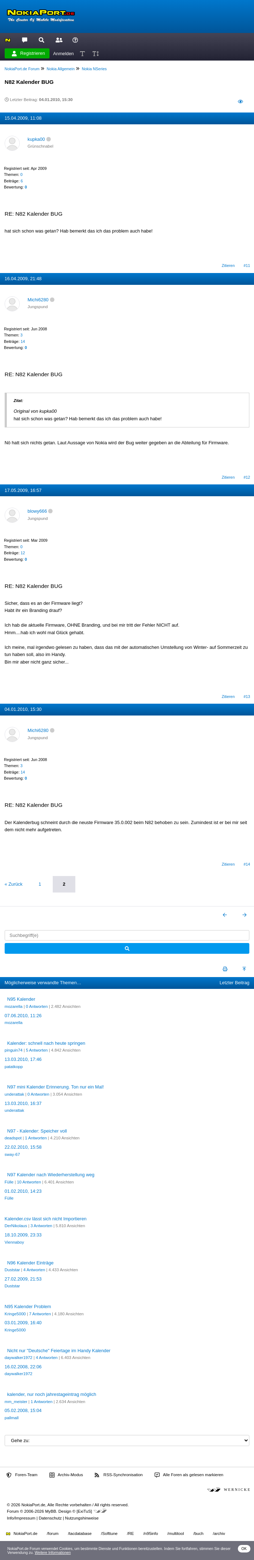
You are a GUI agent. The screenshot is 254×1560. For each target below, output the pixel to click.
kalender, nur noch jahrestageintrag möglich (51, 1394)
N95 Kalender (21, 999)
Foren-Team (21, 1475)
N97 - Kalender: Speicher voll (37, 1131)
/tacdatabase (79, 1533)
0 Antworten (37, 1006)
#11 (247, 265)
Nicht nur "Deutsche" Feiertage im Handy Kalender (58, 1350)
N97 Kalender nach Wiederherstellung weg (50, 1174)
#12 (247, 477)
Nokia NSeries (94, 69)
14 (22, 341)
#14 (247, 864)
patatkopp (14, 1066)
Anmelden (63, 53)
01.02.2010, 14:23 (23, 1191)
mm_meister (16, 1401)
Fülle (9, 1182)
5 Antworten (37, 1050)
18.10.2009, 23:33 (23, 1235)
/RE (130, 1533)
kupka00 (36, 139)
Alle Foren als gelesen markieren (189, 1475)
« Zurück (14, 884)
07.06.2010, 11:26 (23, 1015)
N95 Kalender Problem (28, 1306)
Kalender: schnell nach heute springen (46, 1043)
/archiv (219, 1533)
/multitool (176, 1533)
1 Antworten (36, 1138)
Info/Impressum (21, 1518)
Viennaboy (14, 1242)
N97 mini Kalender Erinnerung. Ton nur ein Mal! (55, 1087)
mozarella (14, 1006)
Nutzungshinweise (81, 1518)
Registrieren (28, 53)
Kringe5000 (15, 1314)
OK (244, 1549)
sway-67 (12, 1154)
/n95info (150, 1533)
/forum (53, 1533)
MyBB (50, 1511)
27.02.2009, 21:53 (23, 1279)
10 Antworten (29, 1182)
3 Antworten (41, 1226)
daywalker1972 (18, 1357)
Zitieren (228, 265)
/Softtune (109, 1533)
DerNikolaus (16, 1226)
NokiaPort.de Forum (22, 69)
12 (22, 553)
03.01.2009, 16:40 (23, 1322)
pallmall (12, 1418)
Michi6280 (38, 299)
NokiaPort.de (21, 1533)
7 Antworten (40, 1314)
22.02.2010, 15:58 (23, 1147)
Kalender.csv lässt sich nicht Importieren (45, 1218)
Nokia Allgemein (61, 69)
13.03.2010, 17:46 (23, 1059)
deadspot (13, 1138)
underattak (14, 1094)
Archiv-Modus (66, 1475)
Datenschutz (50, 1518)
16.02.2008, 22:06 (23, 1366)
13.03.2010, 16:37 (23, 1103)
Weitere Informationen (53, 1553)
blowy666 (37, 511)
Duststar (12, 1270)
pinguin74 (14, 1050)
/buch (198, 1533)
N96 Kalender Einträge (30, 1262)
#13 (247, 696)
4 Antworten (34, 1270)
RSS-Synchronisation (118, 1475)
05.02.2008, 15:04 (23, 1410)
